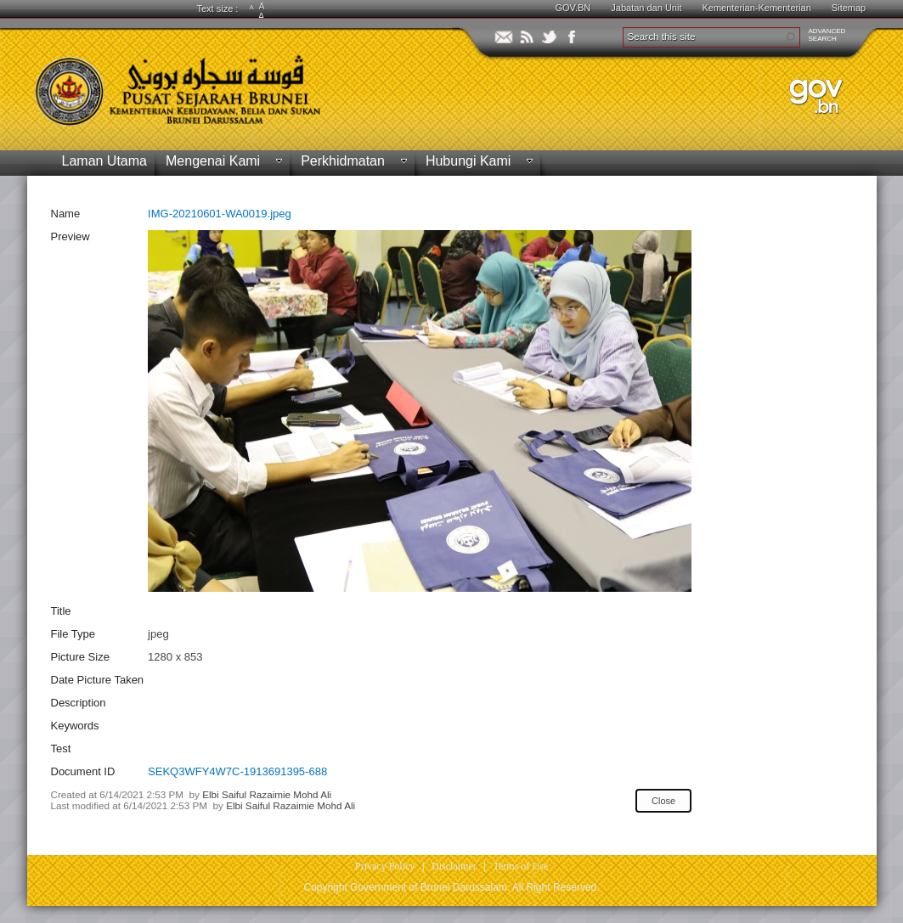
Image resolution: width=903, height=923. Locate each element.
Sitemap (849, 8)
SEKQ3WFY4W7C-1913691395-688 (237, 771)
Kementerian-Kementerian (756, 8)
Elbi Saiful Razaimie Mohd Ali (266, 794)
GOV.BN (573, 8)
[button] (790, 37)
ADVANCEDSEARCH (827, 34)
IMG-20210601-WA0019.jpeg (219, 213)
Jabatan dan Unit (646, 8)
